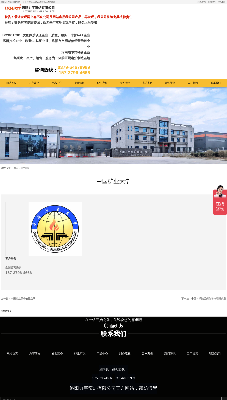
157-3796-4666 (97, 333)
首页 (16, 139)
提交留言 (83, 392)
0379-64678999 (129, 333)
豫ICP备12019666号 (126, 395)
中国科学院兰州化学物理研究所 (208, 250)
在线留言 (201, 2)
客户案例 (25, 139)
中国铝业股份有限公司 (23, 250)
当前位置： (7, 139)
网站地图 (211, 2)
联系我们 (222, 2)
